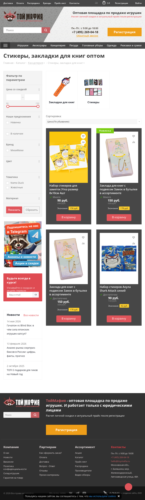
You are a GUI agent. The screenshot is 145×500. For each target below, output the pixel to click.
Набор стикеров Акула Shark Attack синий (115, 288)
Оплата (20, 3)
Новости (7, 457)
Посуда (73, 45)
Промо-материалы (49, 474)
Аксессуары (39, 45)
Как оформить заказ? (50, 452)
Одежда (111, 45)
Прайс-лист (60, 3)
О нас (6, 452)
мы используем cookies (102, 496)
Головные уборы (92, 45)
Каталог (79, 457)
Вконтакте (70, 493)
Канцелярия (58, 45)
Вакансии (8, 461)
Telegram (77, 493)
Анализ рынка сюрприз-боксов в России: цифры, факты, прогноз (21, 352)
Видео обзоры (82, 474)
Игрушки (22, 45)
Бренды (47, 3)
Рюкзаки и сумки (131, 45)
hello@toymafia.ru (120, 461)
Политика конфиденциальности (15, 468)
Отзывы (43, 470)
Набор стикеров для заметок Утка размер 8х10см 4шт (63, 189)
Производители (83, 470)
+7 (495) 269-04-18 (85, 32)
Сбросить (32, 209)
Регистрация (121, 3)
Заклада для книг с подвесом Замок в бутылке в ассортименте (118, 189)
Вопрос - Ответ (47, 466)
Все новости (31, 315)
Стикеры (93, 102)
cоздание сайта (129, 493)
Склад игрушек (11, 473)
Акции (78, 452)
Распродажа (33, 3)
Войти (138, 3)
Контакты (74, 3)
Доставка (8, 3)
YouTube (84, 493)
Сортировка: (53, 116)
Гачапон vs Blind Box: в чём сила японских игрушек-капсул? (20, 329)
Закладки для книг (62, 102)
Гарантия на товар (13, 477)
